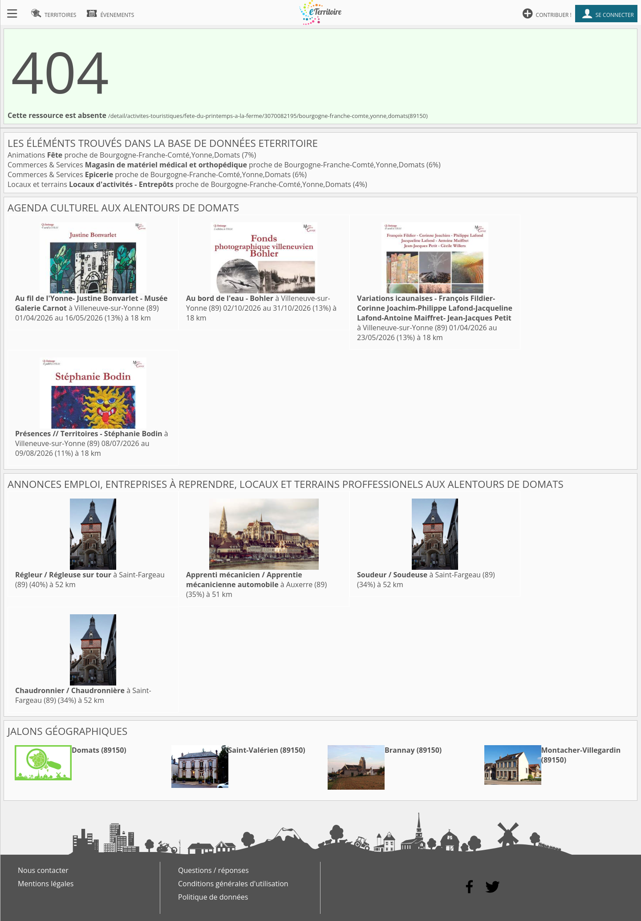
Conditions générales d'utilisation (233, 884)
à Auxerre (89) (256, 579)
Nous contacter (43, 870)
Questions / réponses (213, 870)
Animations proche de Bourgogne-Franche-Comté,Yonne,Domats (125, 155)
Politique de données (213, 897)
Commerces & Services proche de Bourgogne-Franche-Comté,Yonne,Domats (217, 165)
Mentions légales (45, 884)
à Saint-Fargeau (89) (426, 575)
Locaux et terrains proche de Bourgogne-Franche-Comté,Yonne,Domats (180, 184)
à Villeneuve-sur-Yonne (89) (91, 303)
